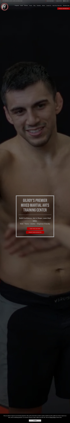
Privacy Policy (53, 417)
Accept (35, 420)
